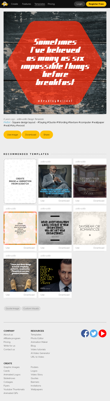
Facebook (85, 333)
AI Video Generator (40, 353)
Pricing (7, 342)
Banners (35, 382)
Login (79, 4)
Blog (33, 345)
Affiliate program (12, 338)
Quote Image (12, 308)
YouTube (102, 333)
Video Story (37, 374)
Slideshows (9, 378)
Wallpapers (37, 389)
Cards (7, 371)
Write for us (9, 345)
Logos (34, 371)
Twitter (94, 333)
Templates (36, 334)
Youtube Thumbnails (14, 389)
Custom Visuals (31, 308)
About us (8, 334)
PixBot (7, 122)
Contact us (9, 349)
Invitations (36, 385)
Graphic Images (11, 367)
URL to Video (37, 357)
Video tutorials (38, 349)
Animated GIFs (11, 393)
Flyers (6, 385)
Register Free (96, 4)
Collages (8, 382)
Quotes (34, 378)
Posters (34, 367)
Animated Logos (12, 374)
